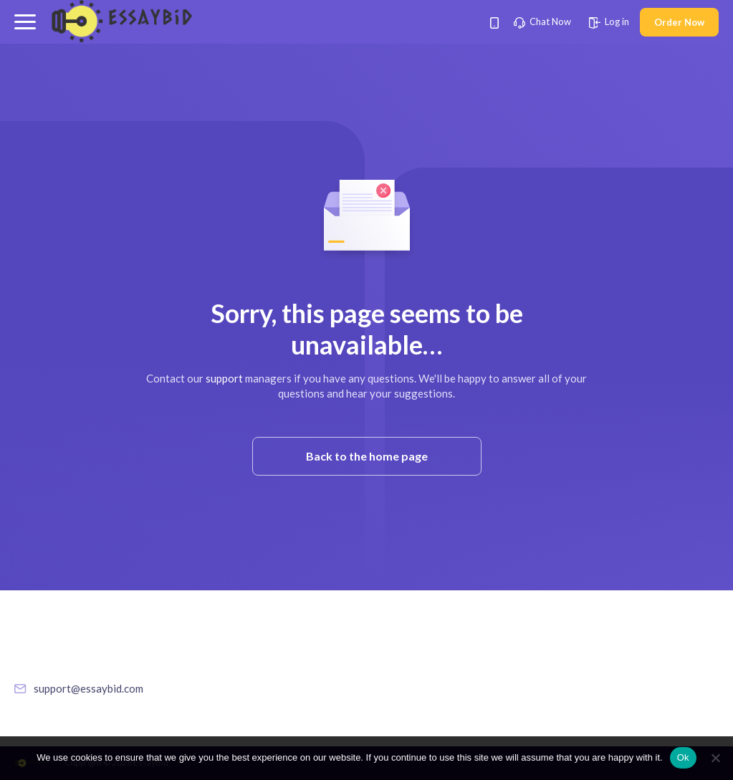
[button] (25, 21)
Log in (609, 21)
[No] (715, 758)
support (224, 378)
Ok (683, 757)
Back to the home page (367, 456)
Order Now (679, 22)
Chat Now (542, 21)
